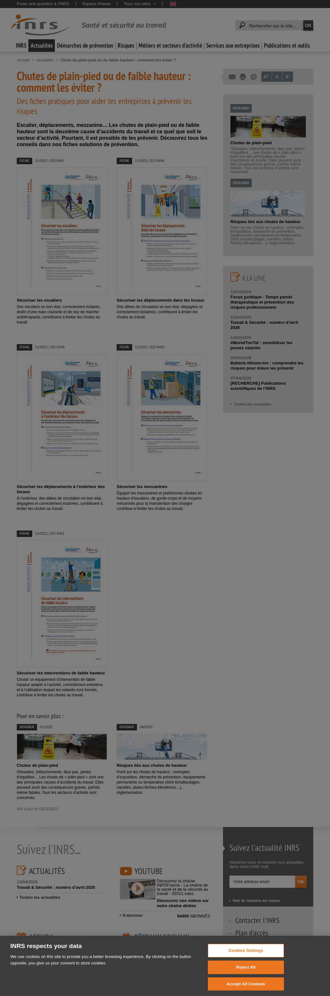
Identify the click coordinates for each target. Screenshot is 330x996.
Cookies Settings (245, 958)
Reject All (246, 975)
